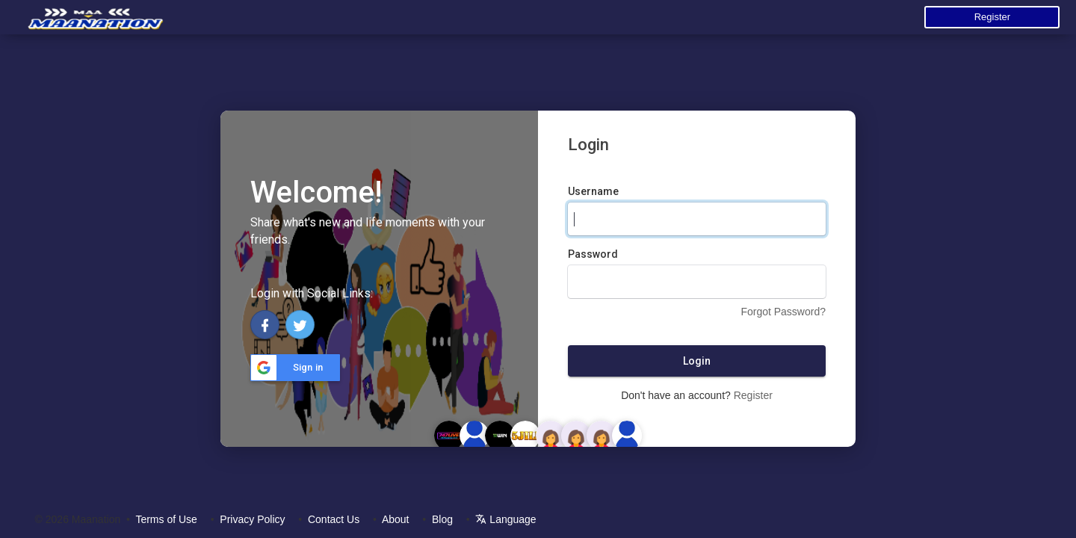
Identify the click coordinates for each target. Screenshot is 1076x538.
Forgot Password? (783, 312)
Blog (442, 519)
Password (593, 254)
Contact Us (333, 519)
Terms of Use (166, 519)
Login (697, 361)
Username (593, 191)
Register (992, 16)
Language (505, 519)
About (395, 519)
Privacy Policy (252, 519)
